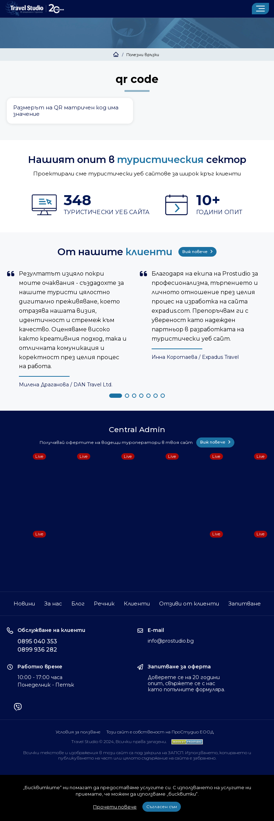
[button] (115, 396)
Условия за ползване (78, 732)
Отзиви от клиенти (189, 603)
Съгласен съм (161, 806)
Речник (104, 603)
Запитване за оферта (179, 667)
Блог (78, 603)
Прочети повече (115, 807)
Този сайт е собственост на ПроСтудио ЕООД (160, 732)
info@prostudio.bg (171, 641)
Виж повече (197, 251)
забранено (204, 758)
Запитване (244, 603)
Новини (24, 603)
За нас (53, 603)
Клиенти (137, 603)
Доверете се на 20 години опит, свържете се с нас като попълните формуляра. (186, 683)
